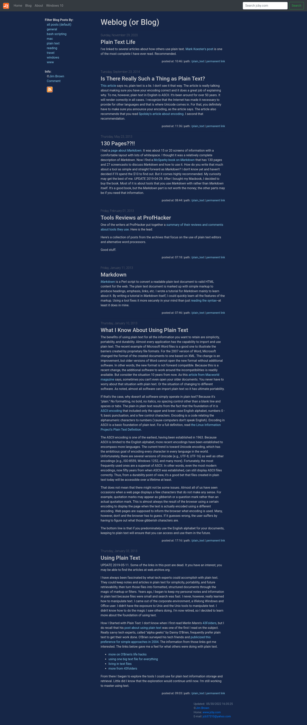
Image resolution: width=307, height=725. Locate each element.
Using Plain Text (120, 558)
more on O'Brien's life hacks (127, 654)
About (39, 5)
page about (126, 150)
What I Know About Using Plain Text (144, 330)
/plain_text (197, 61)
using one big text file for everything (133, 659)
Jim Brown (56, 76)
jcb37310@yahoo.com (217, 716)
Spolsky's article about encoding (161, 114)
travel (50, 53)
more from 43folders (122, 668)
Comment (53, 81)
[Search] (265, 5)
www (50, 62)
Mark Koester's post (199, 49)
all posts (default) (59, 24)
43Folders (210, 623)
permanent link (215, 61)
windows (53, 57)
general (52, 29)
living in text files (120, 664)
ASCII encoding (111, 411)
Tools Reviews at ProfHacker (136, 217)
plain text (53, 43)
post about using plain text (143, 628)
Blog (28, 5)
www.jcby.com (212, 712)
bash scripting (57, 34)
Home (18, 5)
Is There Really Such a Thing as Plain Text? (153, 78)
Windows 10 (54, 5)
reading (52, 48)
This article (108, 86)
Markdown (113, 274)
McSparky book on (174, 160)
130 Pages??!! (118, 143)
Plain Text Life (118, 42)
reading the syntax (204, 300)
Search (296, 5)
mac (50, 39)
